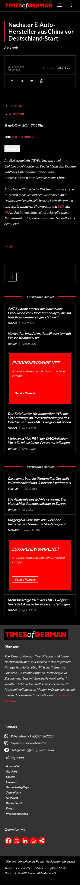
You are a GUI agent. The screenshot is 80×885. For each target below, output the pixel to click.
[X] (16, 840)
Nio (6, 212)
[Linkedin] (25, 840)
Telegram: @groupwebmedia (32, 750)
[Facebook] (8, 840)
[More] (41, 840)
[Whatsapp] (33, 840)
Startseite (16, 106)
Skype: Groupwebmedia (28, 743)
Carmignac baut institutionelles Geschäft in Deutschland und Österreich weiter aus (39, 480)
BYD (60, 206)
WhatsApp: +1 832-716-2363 (32, 736)
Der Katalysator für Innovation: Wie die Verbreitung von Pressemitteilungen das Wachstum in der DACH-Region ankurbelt (39, 417)
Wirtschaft (16, 114)
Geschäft (14, 488)
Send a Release (25, 393)
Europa (12, 323)
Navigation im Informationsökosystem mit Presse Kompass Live (39, 335)
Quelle (8, 247)
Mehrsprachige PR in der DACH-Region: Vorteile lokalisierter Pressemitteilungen (39, 440)
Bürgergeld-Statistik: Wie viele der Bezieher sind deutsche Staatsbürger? (36, 522)
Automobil (11, 47)
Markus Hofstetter (25, 137)
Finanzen (13, 530)
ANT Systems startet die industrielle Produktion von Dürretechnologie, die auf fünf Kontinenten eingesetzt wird (39, 313)
